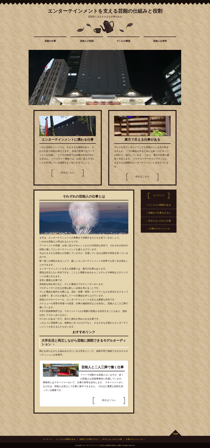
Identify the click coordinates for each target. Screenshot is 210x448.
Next (177, 77)
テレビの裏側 (123, 41)
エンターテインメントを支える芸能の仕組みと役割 (105, 11)
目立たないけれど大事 (159, 221)
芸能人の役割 (87, 41)
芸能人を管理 (160, 41)
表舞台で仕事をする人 (159, 213)
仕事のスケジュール (159, 228)
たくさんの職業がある (159, 205)
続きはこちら (67, 172)
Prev (32, 77)
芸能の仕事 (50, 41)
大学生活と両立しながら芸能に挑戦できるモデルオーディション (83, 342)
